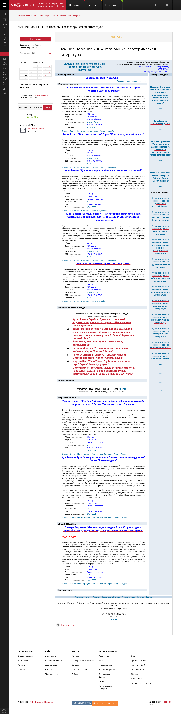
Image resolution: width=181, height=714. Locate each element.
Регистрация (23, 660)
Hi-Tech (102, 681)
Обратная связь (52, 674)
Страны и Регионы (139, 669)
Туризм (102, 660)
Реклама (75, 656)
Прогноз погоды (138, 660)
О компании (50, 656)
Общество (135, 674)
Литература (44, 16)
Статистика (27, 125)
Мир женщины (105, 665)
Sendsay (75, 665)
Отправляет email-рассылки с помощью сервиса (50, 4)
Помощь (21, 669)
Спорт (133, 656)
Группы (95, 3)
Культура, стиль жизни (27, 16)
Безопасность (51, 665)
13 (26, 72)
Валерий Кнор (33, 117)
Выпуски (77, 3)
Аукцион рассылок (80, 669)
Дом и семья (136, 678)
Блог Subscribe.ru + (53, 660)
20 (26, 75)
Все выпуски (116, 37)
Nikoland (168, 701)
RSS (49, 52)
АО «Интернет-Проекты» (42, 702)
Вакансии (49, 669)
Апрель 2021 (39, 62)
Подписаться (35, 39)
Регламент (22, 665)
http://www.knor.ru (40, 95)
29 (35, 78)
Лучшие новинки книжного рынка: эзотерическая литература (60, 27)
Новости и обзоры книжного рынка (66, 16)
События (76, 674)
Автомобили (104, 656)
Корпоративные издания (83, 660)
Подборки (114, 3)
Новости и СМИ (138, 665)
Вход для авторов (25, 656)
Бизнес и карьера (107, 669)
